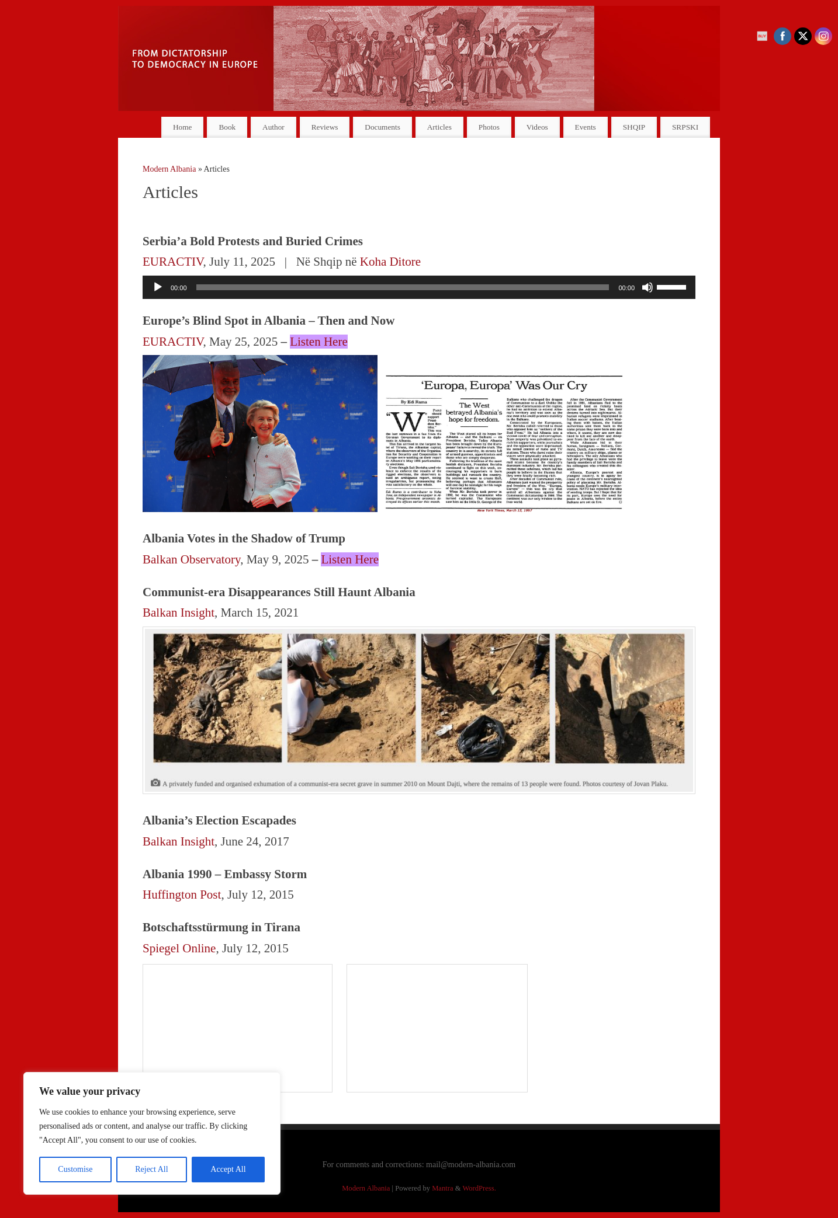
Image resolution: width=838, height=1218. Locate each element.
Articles (439, 127)
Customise (75, 1169)
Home (182, 127)
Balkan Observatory (191, 559)
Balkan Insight (178, 612)
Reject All (151, 1169)
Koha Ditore (390, 262)
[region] (152, 1133)
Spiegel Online (179, 948)
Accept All (227, 1169)
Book (227, 127)
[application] (419, 287)
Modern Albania (169, 169)
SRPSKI (685, 127)
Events (585, 127)
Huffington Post (182, 895)
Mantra (442, 1188)
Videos (537, 127)
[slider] (403, 287)
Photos (489, 127)
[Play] (158, 287)
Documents (382, 127)
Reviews (324, 127)
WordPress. (479, 1188)
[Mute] (647, 287)
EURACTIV (173, 262)
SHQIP (634, 127)
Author (273, 127)
